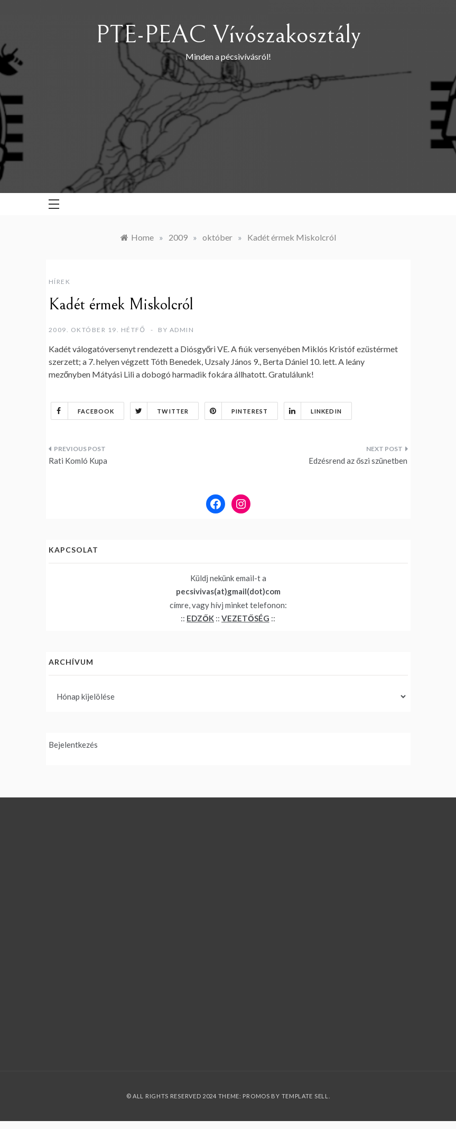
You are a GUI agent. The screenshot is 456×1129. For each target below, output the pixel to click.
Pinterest (236, 410)
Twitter (160, 410)
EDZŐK (200, 618)
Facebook (83, 410)
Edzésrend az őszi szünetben (358, 460)
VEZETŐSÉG (245, 618)
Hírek (60, 282)
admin (182, 330)
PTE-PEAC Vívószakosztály (228, 34)
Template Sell (305, 1096)
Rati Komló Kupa (78, 460)
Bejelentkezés (73, 744)
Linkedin (313, 410)
